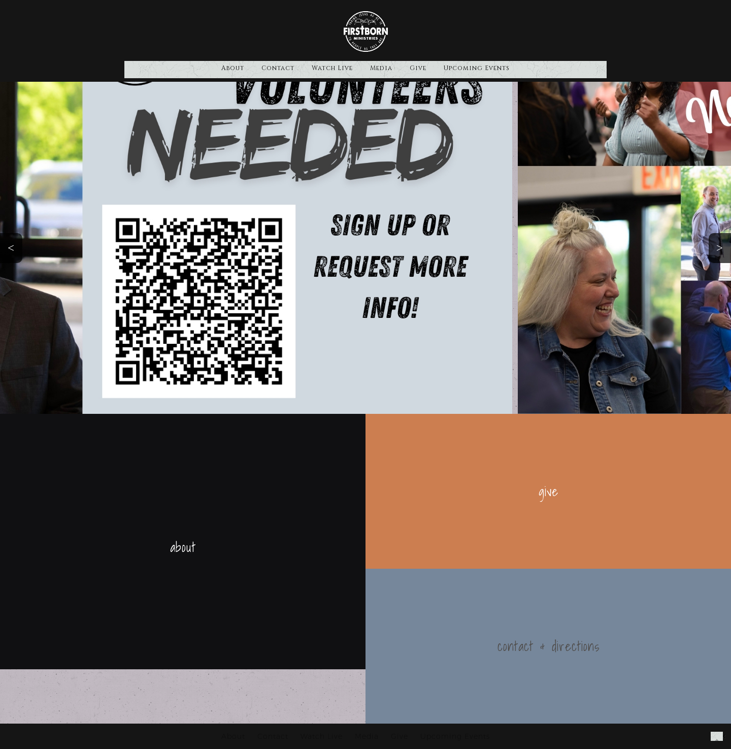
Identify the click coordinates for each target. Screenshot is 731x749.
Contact (277, 68)
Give (418, 68)
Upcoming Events (477, 68)
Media (381, 68)
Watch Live (332, 68)
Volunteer (64, 289)
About (232, 68)
